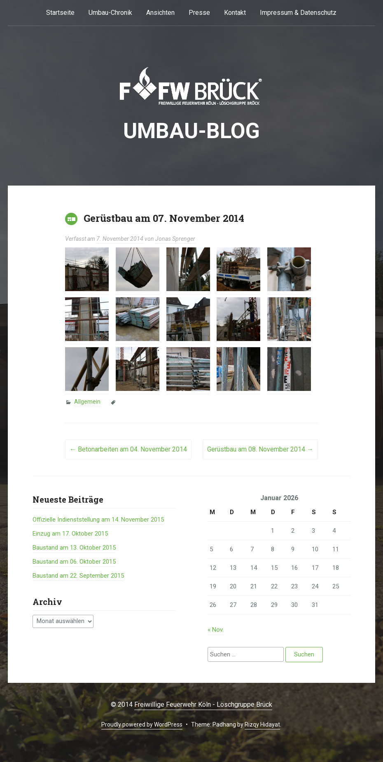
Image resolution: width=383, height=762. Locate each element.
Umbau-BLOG (191, 130)
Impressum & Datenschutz (298, 12)
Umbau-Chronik (110, 12)
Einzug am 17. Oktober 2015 (70, 533)
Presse (199, 12)
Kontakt (235, 12)
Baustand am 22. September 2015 (78, 575)
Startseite (60, 12)
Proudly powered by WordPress (141, 724)
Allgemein (87, 401)
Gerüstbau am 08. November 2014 (260, 449)
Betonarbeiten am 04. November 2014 (128, 449)
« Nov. (216, 629)
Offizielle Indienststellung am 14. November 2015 (98, 519)
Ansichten (160, 12)
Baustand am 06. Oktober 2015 (74, 561)
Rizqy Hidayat (262, 724)
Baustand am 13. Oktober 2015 (74, 547)
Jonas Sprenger (175, 238)
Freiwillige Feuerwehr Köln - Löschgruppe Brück (203, 704)
